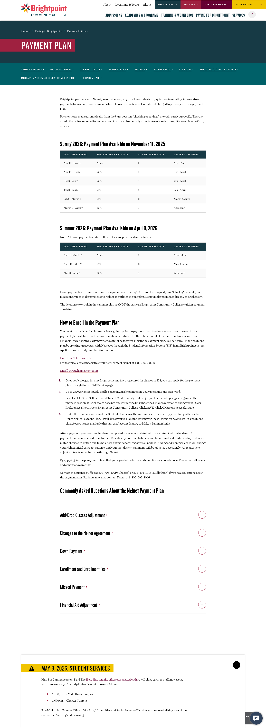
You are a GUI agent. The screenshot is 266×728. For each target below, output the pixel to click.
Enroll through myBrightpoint (79, 370)
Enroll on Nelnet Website (76, 358)
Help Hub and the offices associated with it (112, 679)
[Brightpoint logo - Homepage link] (44, 9)
